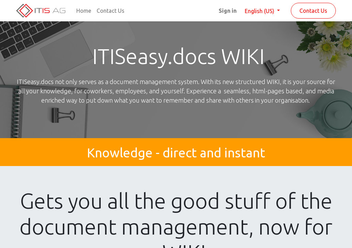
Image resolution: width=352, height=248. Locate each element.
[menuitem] (84, 11)
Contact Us (313, 11)
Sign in (227, 11)
